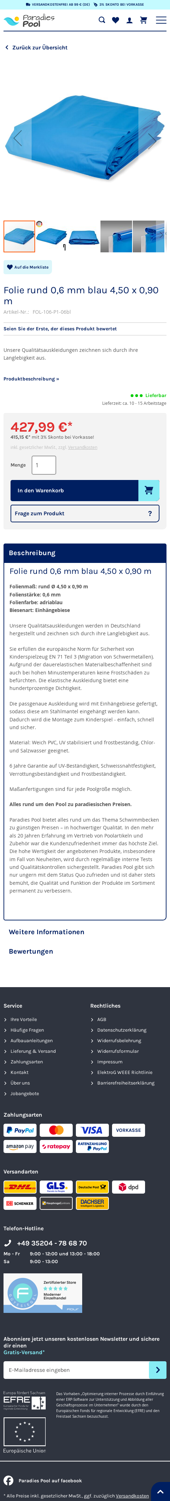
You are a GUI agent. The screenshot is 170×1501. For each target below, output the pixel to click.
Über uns (20, 1083)
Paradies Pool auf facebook (43, 1481)
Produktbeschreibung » (31, 379)
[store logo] (29, 20)
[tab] (85, 553)
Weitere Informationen (46, 932)
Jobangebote (25, 1094)
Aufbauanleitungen (32, 1041)
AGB (101, 1019)
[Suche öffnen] (102, 20)
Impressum (110, 1062)
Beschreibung (32, 553)
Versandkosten (82, 447)
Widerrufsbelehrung (119, 1041)
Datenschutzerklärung (121, 1030)
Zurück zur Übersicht (39, 47)
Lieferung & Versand (33, 1051)
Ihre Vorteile (24, 1019)
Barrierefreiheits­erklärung (126, 1083)
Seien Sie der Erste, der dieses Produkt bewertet (60, 328)
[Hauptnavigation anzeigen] (161, 20)
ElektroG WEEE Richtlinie (124, 1072)
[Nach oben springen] (160, 1491)
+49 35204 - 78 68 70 (52, 1243)
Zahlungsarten (27, 1062)
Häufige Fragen (27, 1030)
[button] (18, 138)
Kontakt (19, 1072)
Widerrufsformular (118, 1051)
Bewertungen (31, 951)
